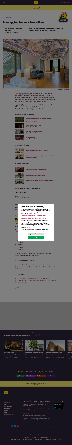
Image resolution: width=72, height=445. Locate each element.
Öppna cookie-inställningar (36, 234)
